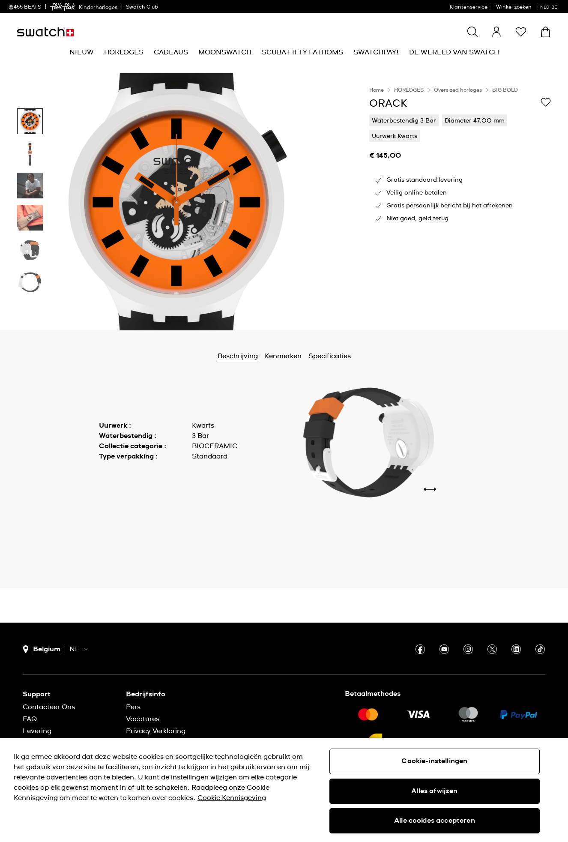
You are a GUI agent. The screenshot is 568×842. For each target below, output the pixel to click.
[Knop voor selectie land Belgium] (41, 649)
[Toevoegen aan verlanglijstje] (546, 103)
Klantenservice (468, 7)
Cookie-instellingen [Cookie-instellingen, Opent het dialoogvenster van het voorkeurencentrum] (434, 761)
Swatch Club (142, 7)
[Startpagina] (45, 32)
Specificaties (329, 356)
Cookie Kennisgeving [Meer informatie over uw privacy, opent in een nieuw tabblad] (231, 797)
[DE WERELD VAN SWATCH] (454, 52)
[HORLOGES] (123, 52)
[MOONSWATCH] (224, 52)
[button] (520, 31)
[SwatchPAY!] (376, 52)
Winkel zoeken (514, 7)
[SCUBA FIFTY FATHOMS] (302, 52)
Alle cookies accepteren (434, 820)
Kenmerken (283, 356)
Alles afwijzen (434, 791)
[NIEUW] (81, 52)
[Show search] (472, 32)
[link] (62, 7)
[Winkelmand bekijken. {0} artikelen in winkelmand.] (545, 32)
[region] (460, 201)
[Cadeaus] (171, 52)
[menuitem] (81, 52)
